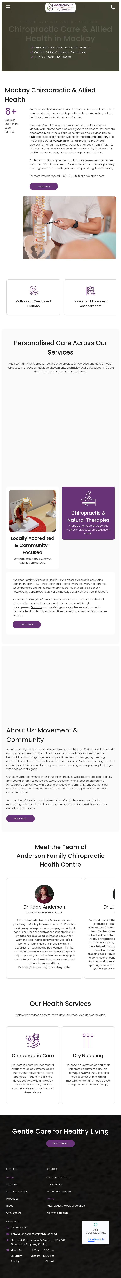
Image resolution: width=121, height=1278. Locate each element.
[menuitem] (24, 1137)
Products (36, 567)
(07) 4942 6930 (70, 176)
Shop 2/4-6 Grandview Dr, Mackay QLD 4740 (38, 1200)
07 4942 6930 (19, 1187)
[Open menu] (8, 7)
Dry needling (73, 1025)
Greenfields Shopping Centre (28, 1204)
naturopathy (100, 137)
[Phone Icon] (112, 9)
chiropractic (37, 137)
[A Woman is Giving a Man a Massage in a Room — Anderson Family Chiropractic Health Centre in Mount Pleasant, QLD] (60, 642)
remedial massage (79, 137)
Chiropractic (19, 1025)
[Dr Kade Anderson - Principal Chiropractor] (44, 854)
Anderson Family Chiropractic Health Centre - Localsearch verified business (95, 1192)
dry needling (59, 137)
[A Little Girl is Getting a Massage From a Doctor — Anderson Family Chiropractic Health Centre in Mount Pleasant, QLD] (32, 478)
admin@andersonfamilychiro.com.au (34, 1194)
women (57, 141)
